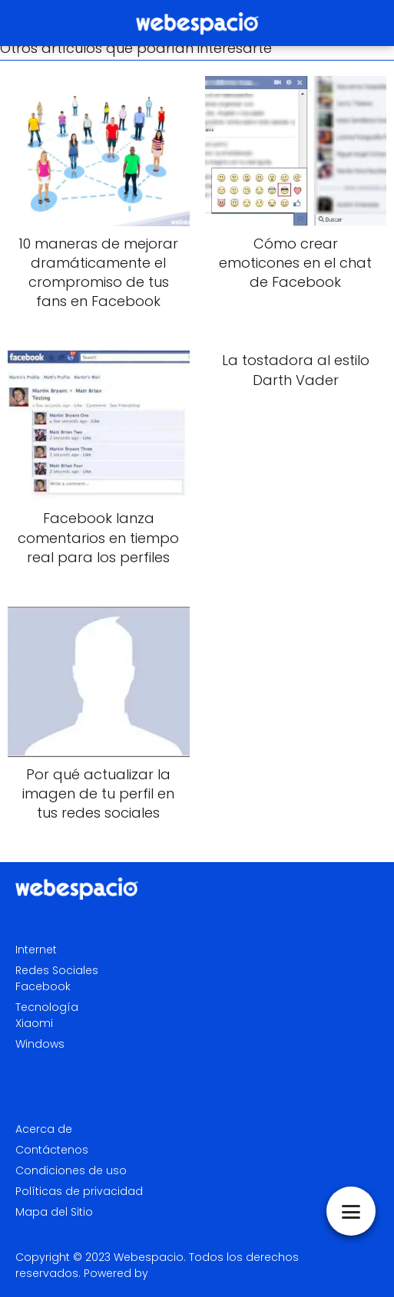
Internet (36, 949)
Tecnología (46, 1007)
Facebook (43, 986)
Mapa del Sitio (54, 1212)
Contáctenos (51, 1149)
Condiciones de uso (71, 1170)
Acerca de (43, 1129)
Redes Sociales (56, 970)
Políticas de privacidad (79, 1191)
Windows (40, 1044)
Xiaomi (34, 1023)
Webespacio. (150, 1257)
